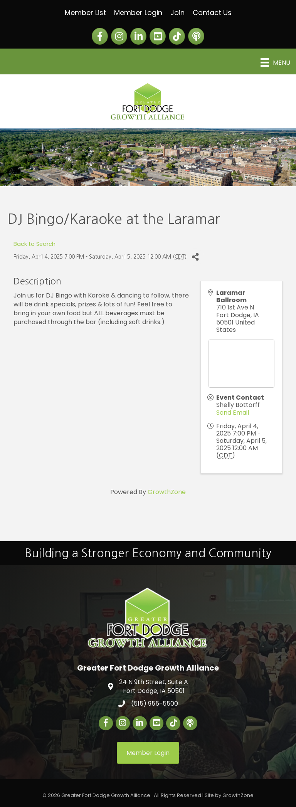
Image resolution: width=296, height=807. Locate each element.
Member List (85, 12)
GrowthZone (167, 492)
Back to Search (34, 244)
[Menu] (275, 62)
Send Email (232, 412)
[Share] (195, 257)
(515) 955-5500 (154, 703)
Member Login (138, 12)
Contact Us (212, 12)
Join (177, 12)
